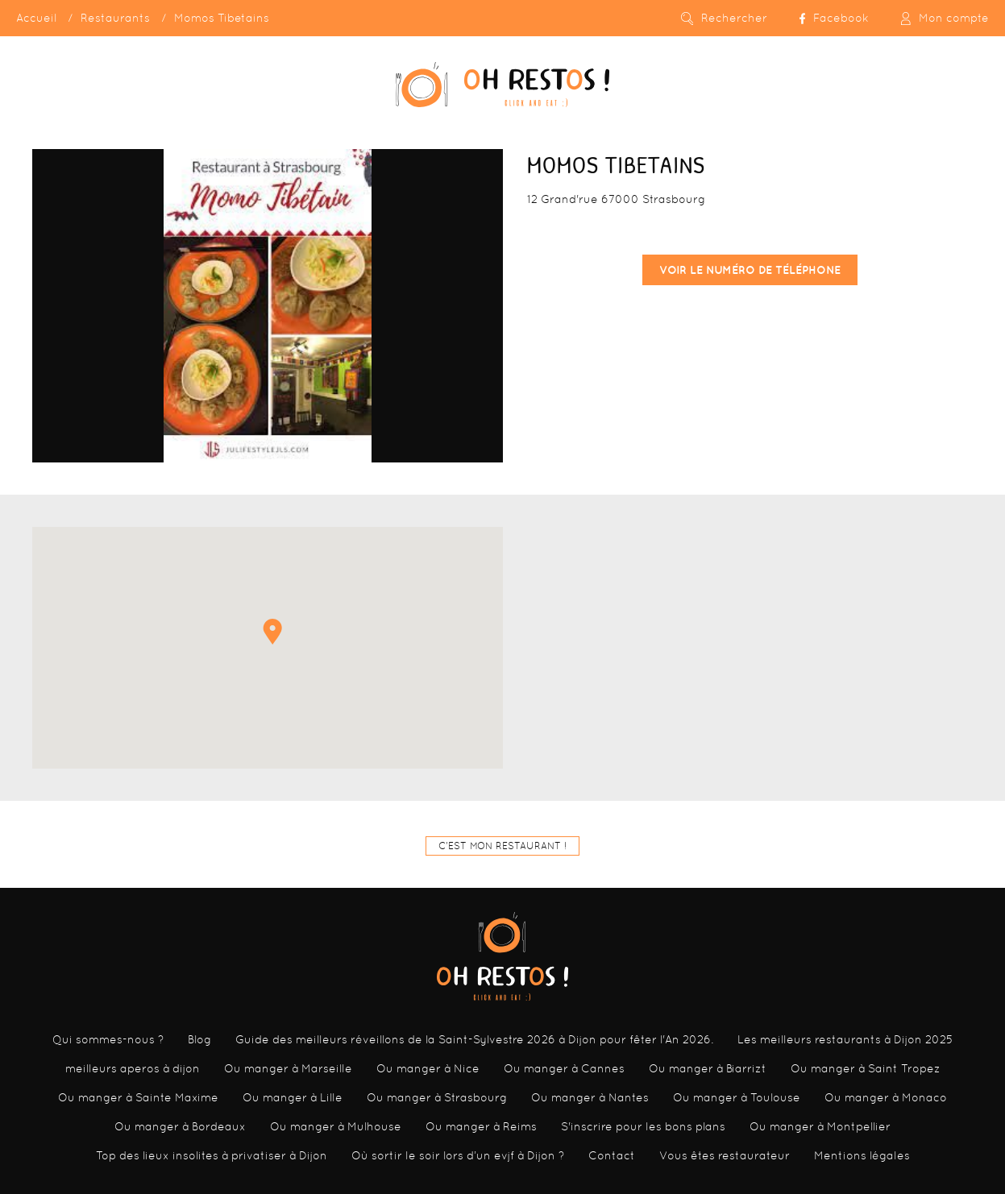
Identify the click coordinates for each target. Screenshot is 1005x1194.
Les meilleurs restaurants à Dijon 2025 (845, 1039)
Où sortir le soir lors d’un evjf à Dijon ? (457, 1155)
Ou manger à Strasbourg (437, 1097)
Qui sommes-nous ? (108, 1039)
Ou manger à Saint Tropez (866, 1068)
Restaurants (115, 17)
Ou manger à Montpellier (820, 1126)
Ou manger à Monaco (885, 1097)
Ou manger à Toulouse (736, 1097)
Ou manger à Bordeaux (180, 1126)
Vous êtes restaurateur (724, 1155)
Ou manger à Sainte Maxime (138, 1097)
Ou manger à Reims (481, 1126)
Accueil (36, 17)
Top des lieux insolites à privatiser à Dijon (211, 1155)
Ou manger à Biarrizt (707, 1068)
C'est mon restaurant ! (502, 846)
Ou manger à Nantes (590, 1097)
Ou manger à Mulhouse (335, 1126)
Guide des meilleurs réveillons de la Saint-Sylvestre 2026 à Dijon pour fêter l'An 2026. (474, 1039)
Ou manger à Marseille (288, 1068)
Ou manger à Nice (428, 1068)
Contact (611, 1155)
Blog (199, 1039)
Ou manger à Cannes (564, 1068)
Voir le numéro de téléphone (750, 269)
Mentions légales (862, 1155)
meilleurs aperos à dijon (132, 1068)
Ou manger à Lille (293, 1097)
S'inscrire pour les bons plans (643, 1126)
